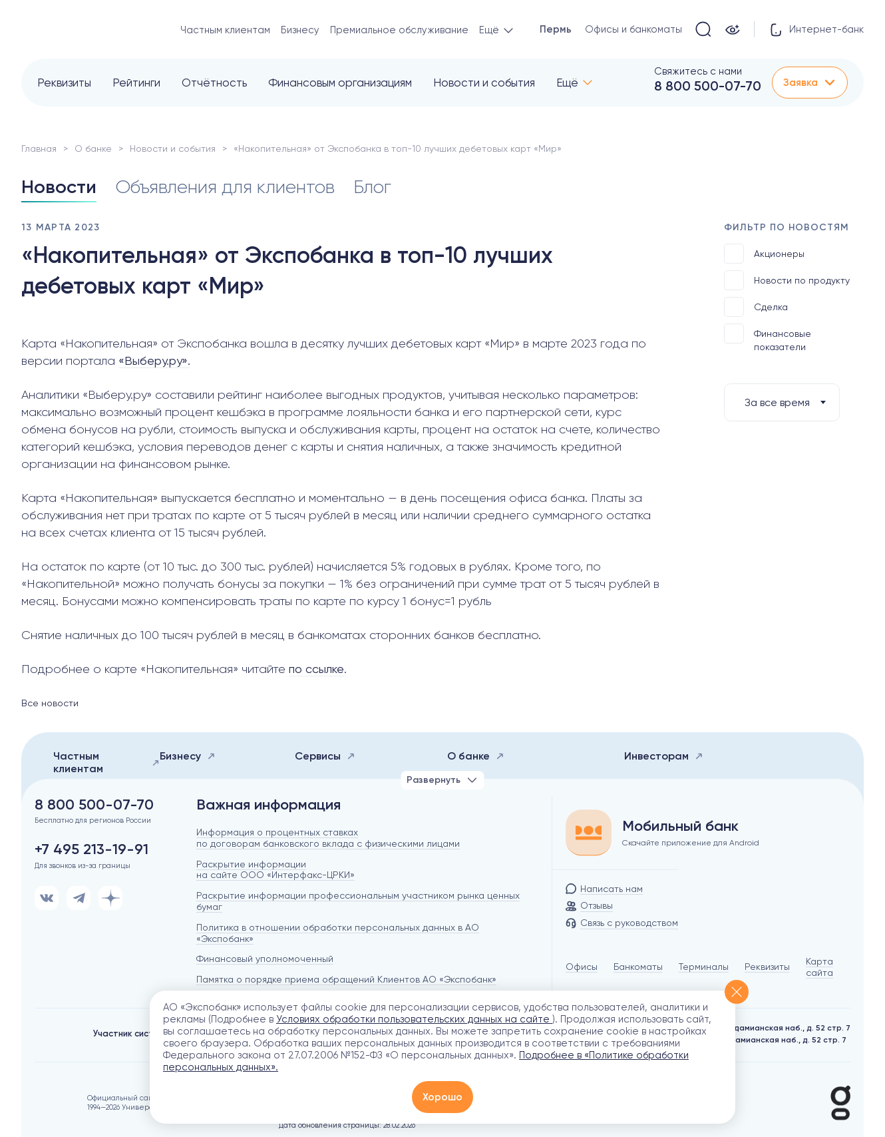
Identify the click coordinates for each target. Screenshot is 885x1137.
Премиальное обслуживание (399, 30)
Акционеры (764, 254)
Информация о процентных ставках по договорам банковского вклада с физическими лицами (328, 838)
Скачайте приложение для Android (690, 842)
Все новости (50, 703)
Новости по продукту (787, 280)
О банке (93, 148)
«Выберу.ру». (154, 360)
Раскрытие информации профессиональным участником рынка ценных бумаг (358, 901)
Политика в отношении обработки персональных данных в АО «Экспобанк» (337, 933)
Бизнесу (300, 30)
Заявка (809, 82)
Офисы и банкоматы (633, 29)
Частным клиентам (225, 30)
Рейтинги (136, 82)
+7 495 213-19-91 (91, 849)
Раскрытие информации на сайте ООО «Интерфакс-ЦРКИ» (275, 870)
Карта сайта (819, 967)
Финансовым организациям (340, 82)
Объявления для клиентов (225, 187)
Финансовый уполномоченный (264, 958)
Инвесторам (663, 756)
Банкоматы (638, 966)
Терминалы (704, 966)
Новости (58, 187)
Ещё (567, 82)
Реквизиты (64, 82)
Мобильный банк (680, 826)
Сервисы (325, 756)
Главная (39, 148)
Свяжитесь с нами (698, 71)
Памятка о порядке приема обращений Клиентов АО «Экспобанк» (346, 979)
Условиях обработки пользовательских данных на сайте (414, 1019)
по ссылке (316, 669)
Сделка (756, 307)
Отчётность (214, 82)
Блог (372, 187)
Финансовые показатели (767, 338)
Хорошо (442, 1097)
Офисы (582, 966)
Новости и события (484, 82)
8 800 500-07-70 (707, 86)
